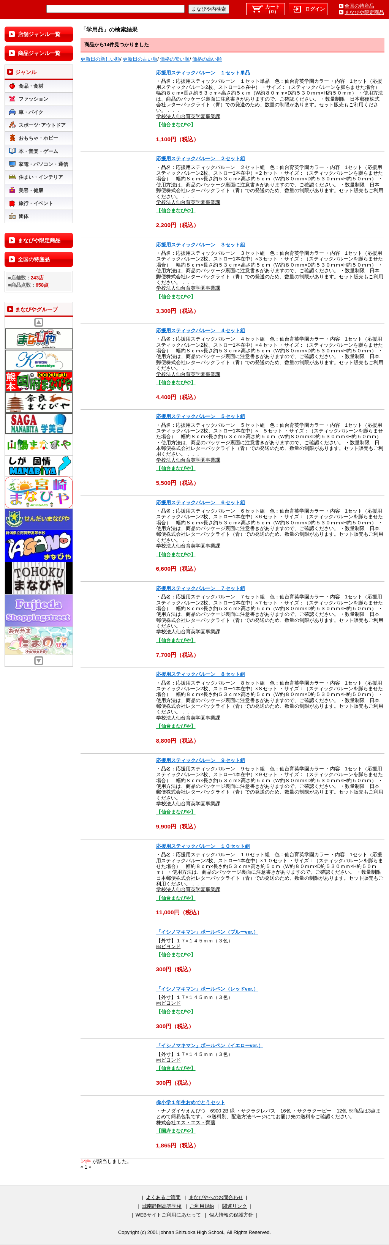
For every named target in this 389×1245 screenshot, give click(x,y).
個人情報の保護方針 (231, 1215)
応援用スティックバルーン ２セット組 (200, 158)
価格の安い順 (175, 59)
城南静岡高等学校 (162, 1206)
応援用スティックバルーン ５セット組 (200, 416)
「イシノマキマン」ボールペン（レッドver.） (207, 989)
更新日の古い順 (140, 59)
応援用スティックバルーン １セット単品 (203, 73)
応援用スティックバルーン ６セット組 (200, 502)
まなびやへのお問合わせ (216, 1197)
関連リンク (234, 1206)
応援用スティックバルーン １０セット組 (203, 846)
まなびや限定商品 (364, 12)
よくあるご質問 (163, 1197)
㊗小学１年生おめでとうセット (190, 1102)
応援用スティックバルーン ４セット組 (200, 330)
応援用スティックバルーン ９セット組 (200, 760)
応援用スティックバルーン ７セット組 (200, 588)
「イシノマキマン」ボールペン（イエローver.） (209, 1045)
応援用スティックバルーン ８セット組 (200, 674)
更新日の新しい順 (100, 59)
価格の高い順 (207, 59)
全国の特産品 (359, 6)
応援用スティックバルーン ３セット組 (200, 245)
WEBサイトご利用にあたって (168, 1215)
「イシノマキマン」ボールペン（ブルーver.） (207, 932)
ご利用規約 (202, 1206)
